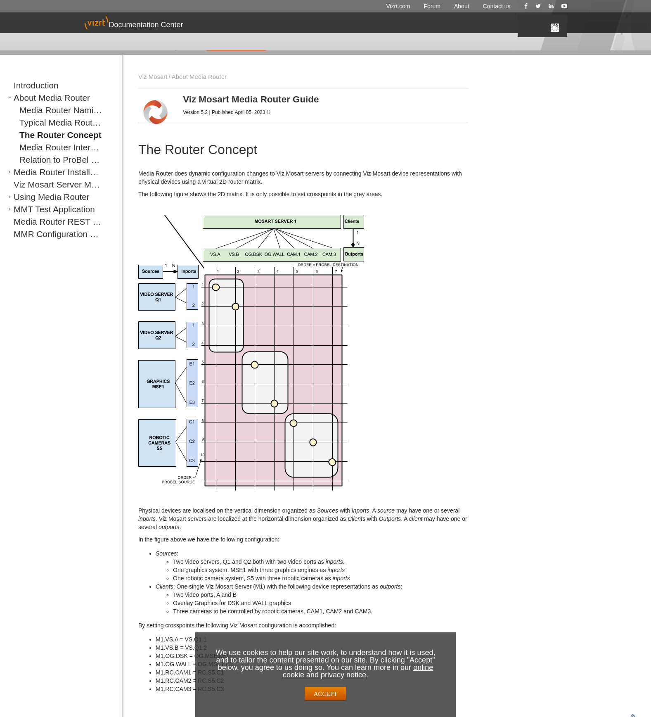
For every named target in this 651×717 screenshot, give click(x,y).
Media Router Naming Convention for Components (67, 110)
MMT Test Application (39, 209)
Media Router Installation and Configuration (65, 172)
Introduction (28, 85)
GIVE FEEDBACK (236, 45)
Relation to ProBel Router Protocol (60, 160)
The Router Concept (45, 135)
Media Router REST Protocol (48, 221)
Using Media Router (37, 197)
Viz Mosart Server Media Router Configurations (65, 184)
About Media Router (38, 98)
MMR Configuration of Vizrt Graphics (57, 234)
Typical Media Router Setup (52, 122)
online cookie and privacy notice (358, 671)
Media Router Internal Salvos (54, 147)
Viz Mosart (150, 77)
